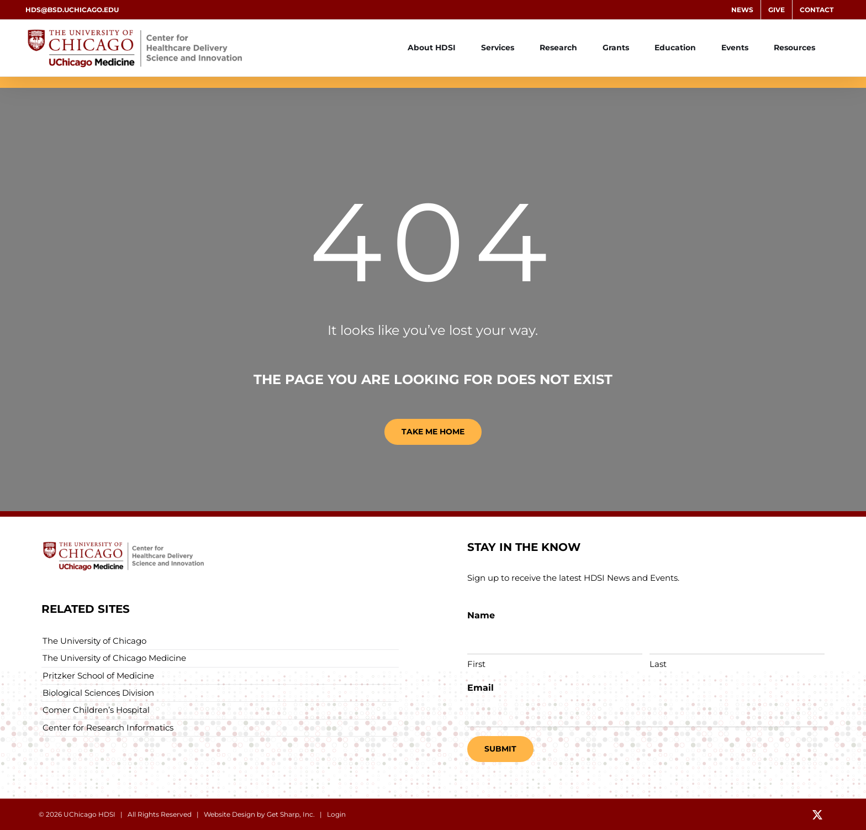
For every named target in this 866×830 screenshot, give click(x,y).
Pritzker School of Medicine (98, 675)
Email (480, 687)
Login (336, 814)
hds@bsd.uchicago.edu (72, 10)
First (476, 664)
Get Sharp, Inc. (291, 814)
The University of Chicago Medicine (114, 658)
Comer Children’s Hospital (96, 710)
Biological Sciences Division (98, 692)
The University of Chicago (94, 640)
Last (658, 664)
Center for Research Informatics (108, 727)
